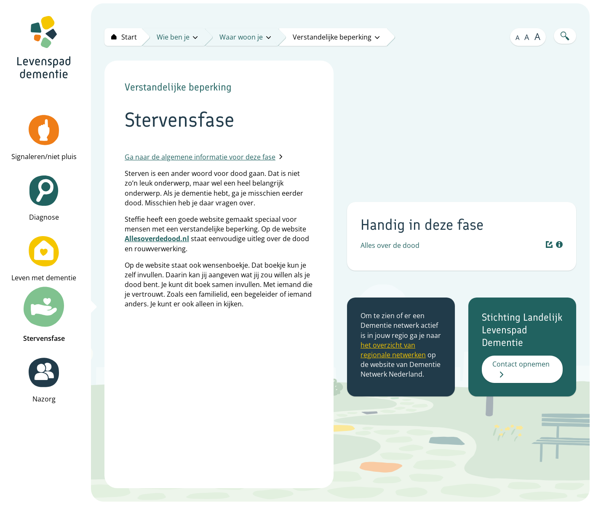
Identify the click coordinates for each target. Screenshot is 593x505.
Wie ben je (177, 37)
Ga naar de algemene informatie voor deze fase (203, 157)
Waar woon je (245, 37)
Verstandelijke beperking (336, 37)
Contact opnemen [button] (521, 368)
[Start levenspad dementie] (123, 37)
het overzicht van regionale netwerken (393, 349)
